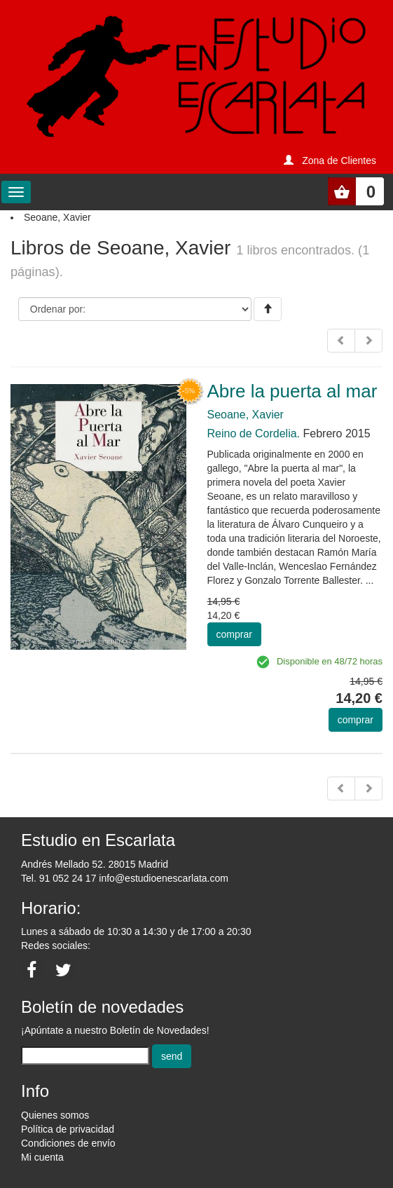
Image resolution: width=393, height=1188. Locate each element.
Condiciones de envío (68, 1143)
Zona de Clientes (339, 160)
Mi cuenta (42, 1157)
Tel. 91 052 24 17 (58, 878)
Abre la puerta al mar (292, 391)
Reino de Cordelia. (254, 433)
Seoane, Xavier (245, 415)
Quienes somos (55, 1115)
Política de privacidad (67, 1129)
